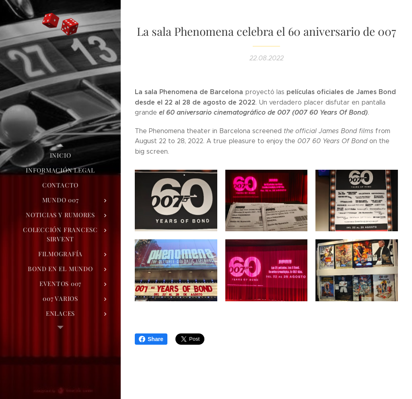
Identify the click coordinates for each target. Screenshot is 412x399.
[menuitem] (60, 155)
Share (151, 339)
